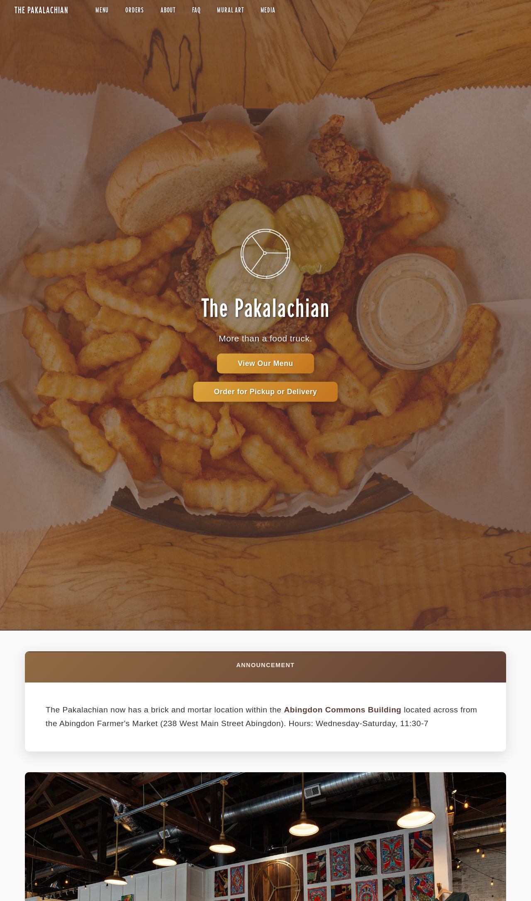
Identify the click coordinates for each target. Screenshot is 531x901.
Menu (102, 10)
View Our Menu (265, 363)
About (168, 10)
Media (268, 10)
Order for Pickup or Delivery (265, 392)
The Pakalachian (41, 10)
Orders (134, 10)
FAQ (196, 10)
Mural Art (230, 10)
